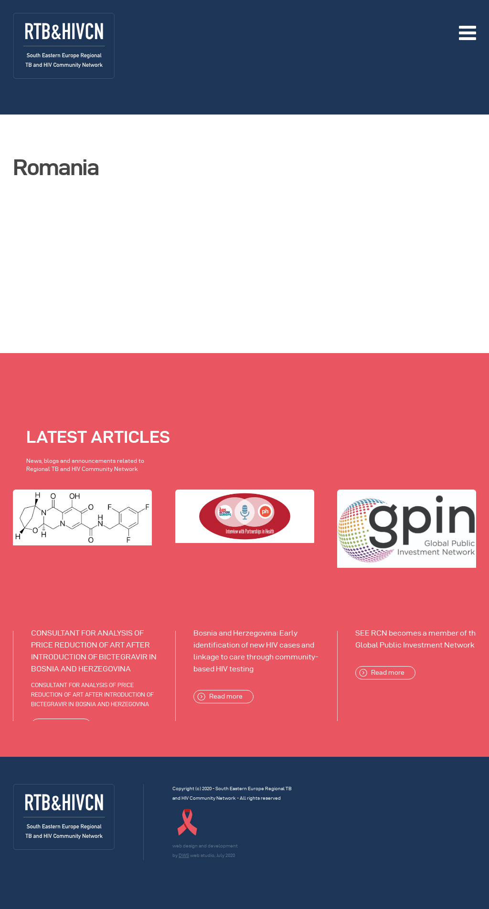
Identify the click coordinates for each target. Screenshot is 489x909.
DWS (184, 855)
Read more (220, 696)
